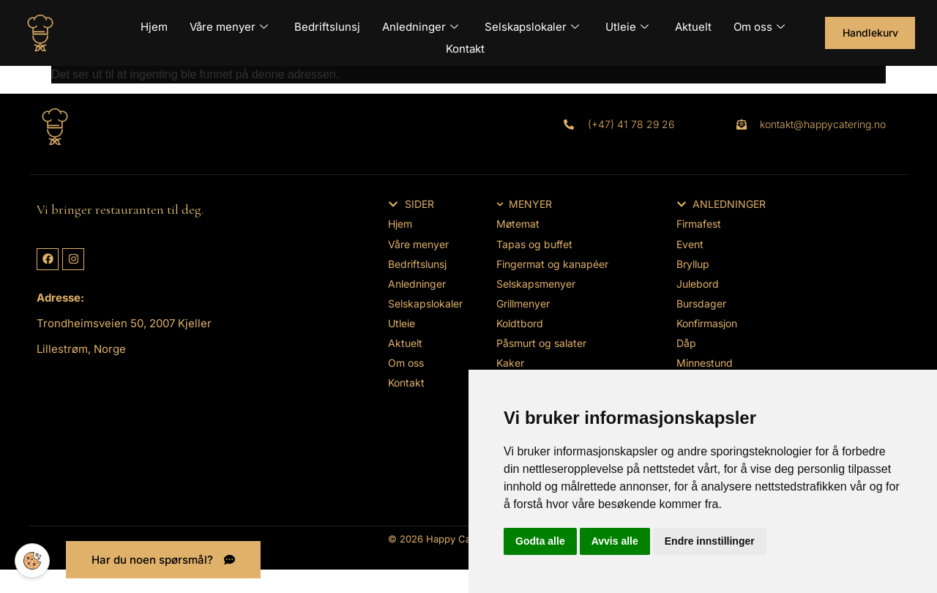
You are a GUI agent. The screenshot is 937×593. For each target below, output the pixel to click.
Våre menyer (229, 24)
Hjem (154, 24)
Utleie (627, 24)
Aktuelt (693, 24)
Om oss (759, 24)
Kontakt (465, 41)
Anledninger (420, 24)
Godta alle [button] (540, 541)
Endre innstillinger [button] (710, 541)
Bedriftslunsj (327, 24)
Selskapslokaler (532, 24)
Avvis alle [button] (614, 541)
